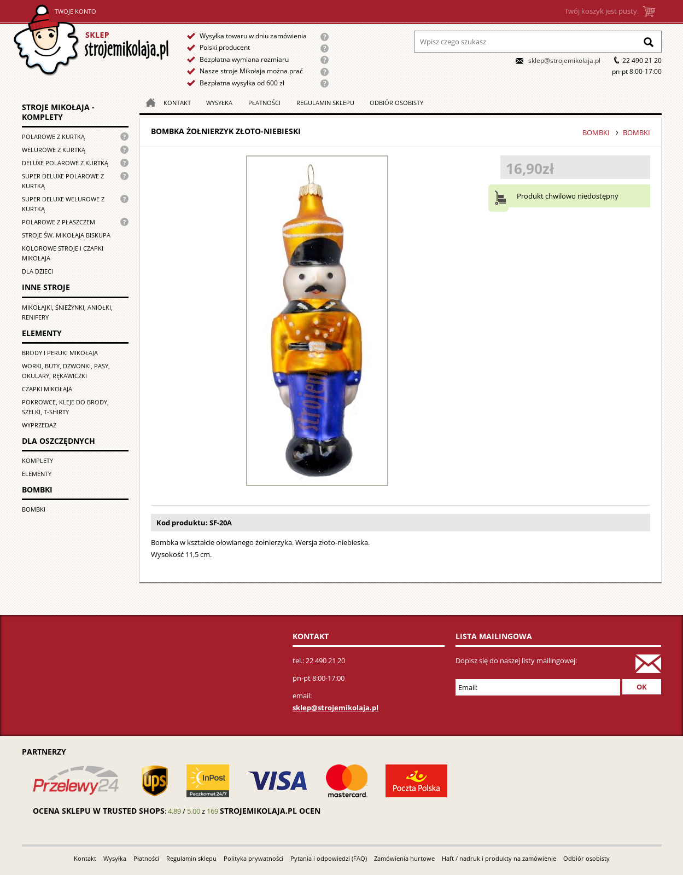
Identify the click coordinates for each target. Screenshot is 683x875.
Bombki (33, 509)
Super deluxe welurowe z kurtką (63, 204)
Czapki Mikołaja (47, 389)
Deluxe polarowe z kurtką (65, 163)
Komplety (37, 460)
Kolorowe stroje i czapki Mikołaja (62, 253)
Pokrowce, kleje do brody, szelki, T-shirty (65, 407)
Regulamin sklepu (325, 102)
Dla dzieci (37, 271)
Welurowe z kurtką (53, 150)
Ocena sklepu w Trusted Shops (99, 811)
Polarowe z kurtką (53, 136)
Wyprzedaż (39, 425)
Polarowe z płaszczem (58, 222)
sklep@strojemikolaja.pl (564, 60)
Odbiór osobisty (396, 102)
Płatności (264, 102)
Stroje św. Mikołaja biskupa (66, 235)
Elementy (36, 474)
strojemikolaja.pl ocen (270, 811)
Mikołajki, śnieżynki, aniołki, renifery (67, 312)
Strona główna (91, 40)
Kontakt (177, 102)
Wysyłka (219, 102)
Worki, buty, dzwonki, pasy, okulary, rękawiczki (66, 371)
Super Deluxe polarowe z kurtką (63, 181)
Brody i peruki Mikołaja (60, 353)
